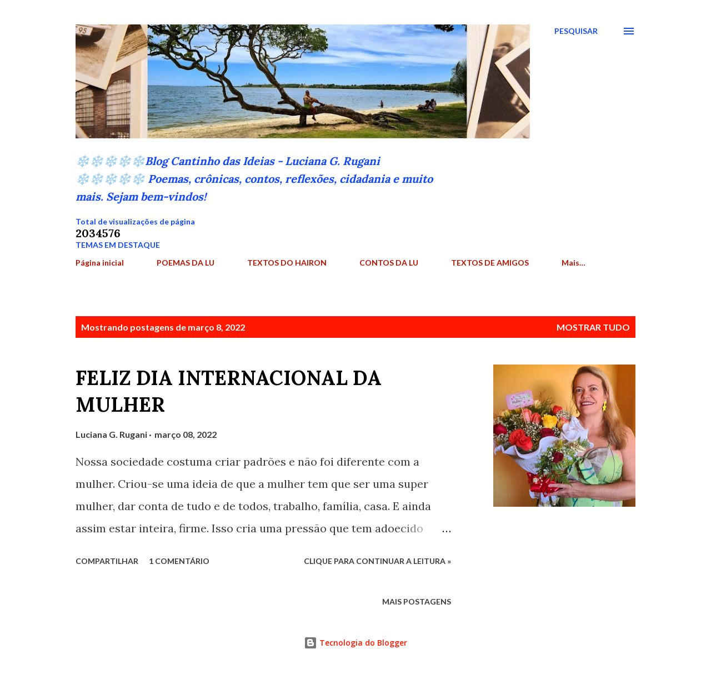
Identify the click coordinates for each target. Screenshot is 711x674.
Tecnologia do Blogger (355, 642)
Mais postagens (416, 601)
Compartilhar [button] (107, 561)
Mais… (573, 262)
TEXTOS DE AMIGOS (490, 262)
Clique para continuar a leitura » (377, 561)
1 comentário (179, 561)
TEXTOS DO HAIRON (287, 262)
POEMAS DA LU (185, 262)
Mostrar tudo (593, 327)
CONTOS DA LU (388, 262)
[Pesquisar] (576, 31)
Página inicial (100, 262)
